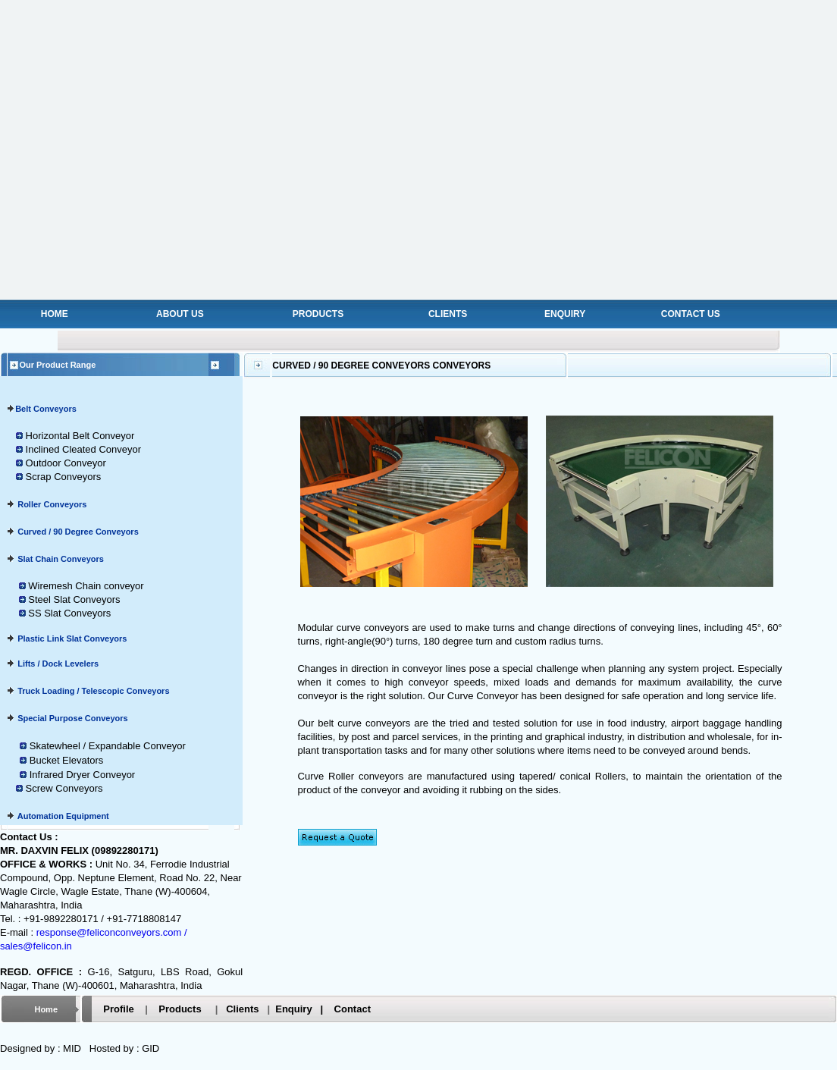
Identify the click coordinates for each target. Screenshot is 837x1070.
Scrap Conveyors (64, 476)
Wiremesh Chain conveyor (85, 585)
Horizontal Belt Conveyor (78, 435)
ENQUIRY (564, 314)
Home (46, 1009)
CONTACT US (690, 314)
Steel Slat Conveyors (74, 599)
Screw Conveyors (64, 788)
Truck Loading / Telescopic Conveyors (93, 690)
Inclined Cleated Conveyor (82, 449)
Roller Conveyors (51, 504)
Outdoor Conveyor (66, 463)
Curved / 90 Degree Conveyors (78, 531)
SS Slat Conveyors (69, 613)
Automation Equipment (62, 816)
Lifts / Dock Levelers (57, 663)
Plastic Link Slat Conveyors (71, 638)
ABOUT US (180, 314)
